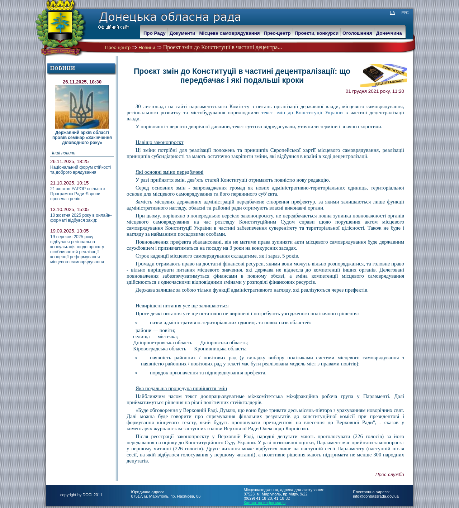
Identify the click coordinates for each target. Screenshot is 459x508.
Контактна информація (264, 502)
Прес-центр (118, 47)
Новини (146, 47)
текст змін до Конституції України (302, 112)
